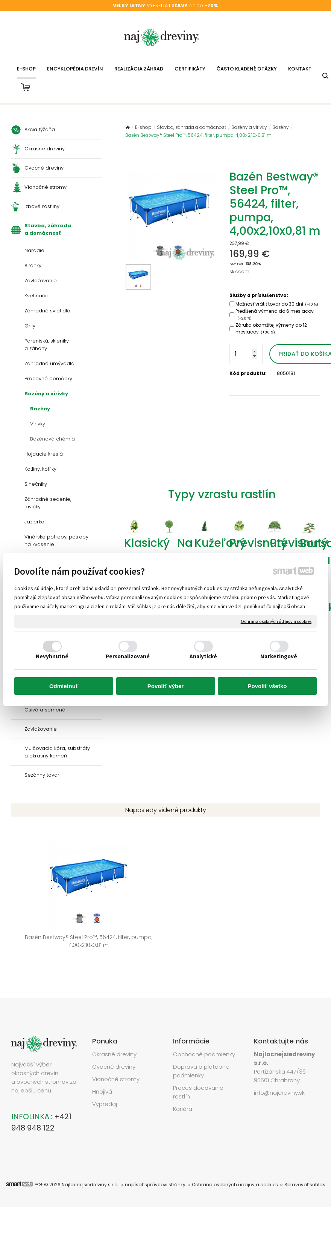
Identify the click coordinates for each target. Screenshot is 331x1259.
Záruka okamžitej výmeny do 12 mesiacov (271, 328)
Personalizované (128, 656)
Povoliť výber (165, 686)
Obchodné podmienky (204, 1027)
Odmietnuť (63, 686)
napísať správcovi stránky (155, 1158)
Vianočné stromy (116, 1052)
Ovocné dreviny (113, 1040)
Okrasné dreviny (114, 1027)
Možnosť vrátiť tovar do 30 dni (276, 304)
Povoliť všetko (267, 686)
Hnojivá (102, 1065)
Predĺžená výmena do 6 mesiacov (274, 314)
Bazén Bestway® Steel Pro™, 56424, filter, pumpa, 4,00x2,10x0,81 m (45, 920)
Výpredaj (104, 1077)
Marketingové (278, 656)
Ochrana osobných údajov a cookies (276, 621)
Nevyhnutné (52, 656)
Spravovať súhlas (304, 1158)
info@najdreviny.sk (279, 1066)
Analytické (203, 656)
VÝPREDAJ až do (165, 5)
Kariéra (182, 1082)
